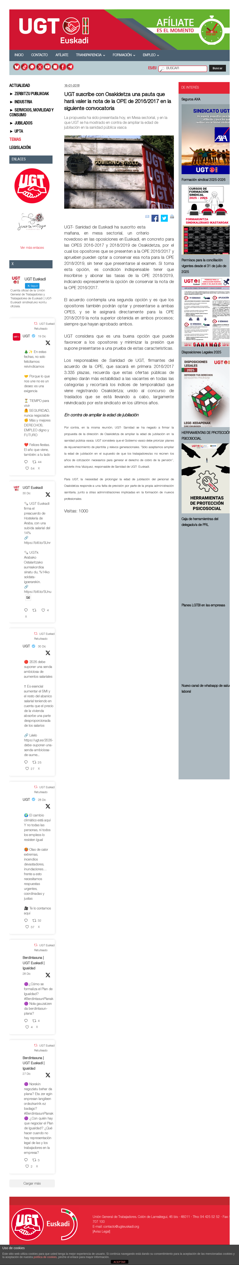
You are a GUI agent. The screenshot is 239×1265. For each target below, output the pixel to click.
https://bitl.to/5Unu (37, 592)
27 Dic (27, 1074)
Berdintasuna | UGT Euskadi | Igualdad (33, 963)
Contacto (39, 55)
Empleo (151, 55)
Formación (124, 55)
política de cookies (45, 1257)
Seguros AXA (191, 99)
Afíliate (62, 55)
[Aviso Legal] (101, 1232)
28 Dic (42, 800)
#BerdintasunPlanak (38, 999)
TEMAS (15, 140)
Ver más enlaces (32, 248)
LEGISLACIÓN (20, 148)
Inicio (18, 55)
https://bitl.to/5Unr (37, 543)
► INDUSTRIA (20, 102)
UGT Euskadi (33, 488)
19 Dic (42, 336)
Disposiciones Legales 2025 (201, 352)
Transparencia (90, 55)
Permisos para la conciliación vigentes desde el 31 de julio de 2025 (204, 266)
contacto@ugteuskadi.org (121, 1227)
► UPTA (16, 132)
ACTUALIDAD (19, 86)
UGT (26, 336)
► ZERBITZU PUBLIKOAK (29, 94)
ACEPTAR (119, 1262)
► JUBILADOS (20, 123)
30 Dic (27, 493)
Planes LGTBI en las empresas (203, 605)
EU (154, 68)
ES (150, 68)
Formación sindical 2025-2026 (203, 180)
